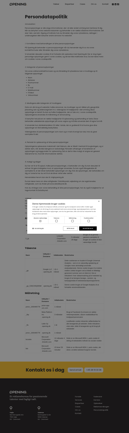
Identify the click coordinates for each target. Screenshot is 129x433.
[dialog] (64, 216)
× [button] (99, 201)
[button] (38, 228)
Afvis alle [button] (70, 228)
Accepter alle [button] (88, 228)
